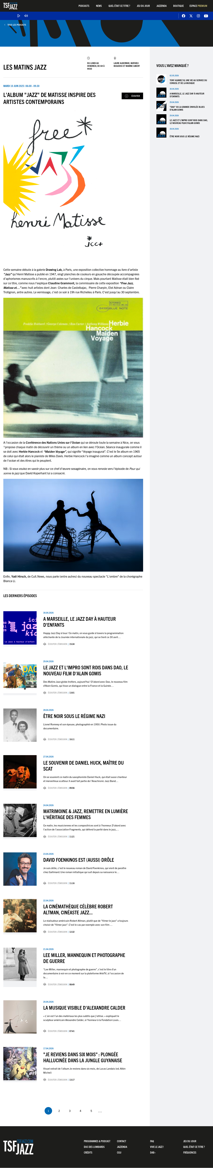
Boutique (178, 5)
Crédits (88, 1152)
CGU (119, 1152)
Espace (198, 5)
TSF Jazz (10, 5)
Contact (121, 1141)
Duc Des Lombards (94, 1147)
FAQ (152, 1141)
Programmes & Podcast (97, 1141)
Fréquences (189, 1152)
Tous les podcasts (16, 24)
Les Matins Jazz (25, 67)
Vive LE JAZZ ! (157, 1147)
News (99, 5)
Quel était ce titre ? (119, 5)
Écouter (135, 95)
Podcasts (84, 5)
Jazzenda (161, 5)
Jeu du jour (143, 5)
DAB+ (153, 1152)
